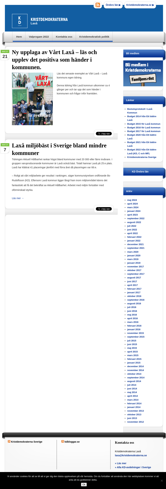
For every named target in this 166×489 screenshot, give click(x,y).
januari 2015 (133, 362)
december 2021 (135, 244)
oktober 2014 (134, 374)
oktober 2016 (134, 296)
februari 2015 (134, 359)
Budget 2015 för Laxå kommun (143, 124)
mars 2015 (133, 355)
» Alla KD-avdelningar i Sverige (133, 467)
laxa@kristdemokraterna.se (131, 455)
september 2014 (135, 377)
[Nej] (161, 480)
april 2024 (132, 203)
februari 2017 (134, 288)
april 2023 (132, 214)
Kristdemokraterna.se (140, 5)
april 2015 (132, 351)
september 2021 (135, 248)
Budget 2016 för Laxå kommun (143, 127)
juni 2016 (132, 311)
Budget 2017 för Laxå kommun (143, 131)
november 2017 (135, 266)
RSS (98, 5)
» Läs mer (120, 463)
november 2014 (135, 370)
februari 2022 (134, 237)
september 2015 (135, 336)
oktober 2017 (134, 270)
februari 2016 (134, 325)
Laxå (41, 21)
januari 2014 (133, 407)
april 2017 (132, 285)
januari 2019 (133, 263)
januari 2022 (133, 240)
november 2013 (135, 411)
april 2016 (132, 318)
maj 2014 (132, 392)
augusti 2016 (134, 303)
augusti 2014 (134, 381)
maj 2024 (132, 200)
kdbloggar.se (72, 441)
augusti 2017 (134, 277)
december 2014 (135, 366)
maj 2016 (132, 314)
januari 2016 (133, 329)
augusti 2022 (134, 222)
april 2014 (132, 396)
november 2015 (135, 333)
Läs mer (18, 198)
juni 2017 (132, 281)
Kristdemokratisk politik (94, 36)
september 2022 (135, 218)
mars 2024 (133, 207)
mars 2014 (133, 399)
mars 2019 (133, 259)
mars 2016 (133, 322)
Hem (19, 36)
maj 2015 (132, 348)
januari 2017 (133, 292)
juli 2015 (131, 340)
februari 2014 (134, 403)
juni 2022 (132, 229)
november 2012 (135, 422)
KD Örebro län (140, 171)
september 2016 (135, 300)
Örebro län (113, 5)
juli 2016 (131, 307)
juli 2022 (131, 226)
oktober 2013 (134, 414)
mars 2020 (133, 252)
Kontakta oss (64, 36)
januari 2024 (133, 211)
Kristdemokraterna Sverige (141, 157)
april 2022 (132, 233)
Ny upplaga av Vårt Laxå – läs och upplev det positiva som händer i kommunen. (54, 59)
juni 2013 (132, 418)
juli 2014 (131, 385)
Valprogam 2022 (39, 36)
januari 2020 (133, 255)
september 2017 (135, 274)
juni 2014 (132, 388)
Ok (83, 484)
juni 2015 (132, 344)
